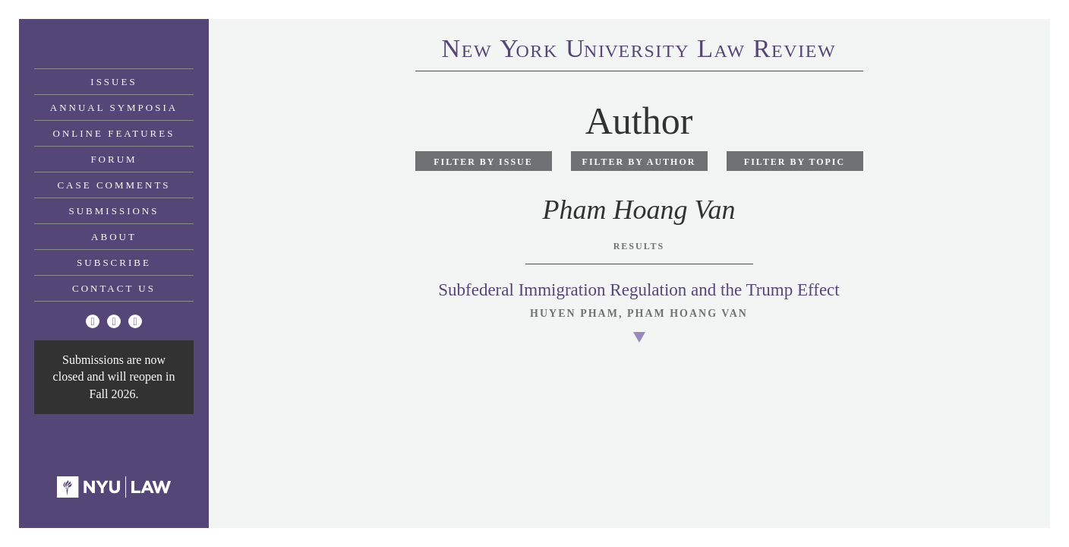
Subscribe (114, 262)
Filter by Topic (794, 162)
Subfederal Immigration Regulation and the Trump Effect (638, 289)
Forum (113, 159)
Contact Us (114, 288)
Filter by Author (639, 162)
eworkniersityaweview (639, 51)
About (114, 236)
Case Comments (113, 185)
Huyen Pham (574, 313)
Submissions (114, 211)
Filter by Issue (483, 162)
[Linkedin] (135, 321)
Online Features (114, 133)
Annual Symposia (114, 107)
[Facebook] (114, 321)
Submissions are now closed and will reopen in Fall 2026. (114, 376)
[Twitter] (92, 321)
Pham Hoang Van (687, 313)
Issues (113, 81)
